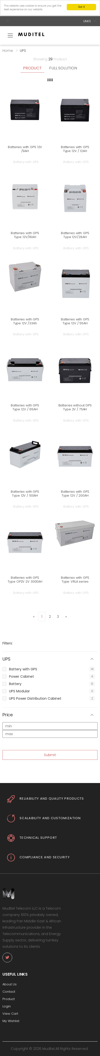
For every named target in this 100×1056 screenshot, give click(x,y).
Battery (15, 683)
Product (8, 999)
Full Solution (63, 68)
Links (87, 21)
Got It (81, 7)
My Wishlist (10, 1021)
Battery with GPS (23, 669)
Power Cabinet (21, 676)
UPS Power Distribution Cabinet (35, 698)
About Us (9, 984)
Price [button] (7, 715)
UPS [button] (6, 659)
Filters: (7, 643)
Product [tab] (32, 68)
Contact (8, 991)
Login (6, 1006)
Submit (50, 754)
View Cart (10, 1013)
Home (7, 50)
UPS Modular (19, 691)
